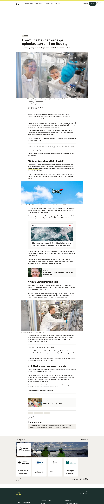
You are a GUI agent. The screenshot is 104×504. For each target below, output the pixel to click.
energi (30, 413)
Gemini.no (49, 390)
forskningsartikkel (34, 168)
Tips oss (84, 493)
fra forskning (38, 413)
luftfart (25, 35)
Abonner (92, 3)
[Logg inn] (84, 4)
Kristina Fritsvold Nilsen (23, 502)
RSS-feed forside (46, 500)
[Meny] (99, 4)
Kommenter (39, 103)
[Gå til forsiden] (17, 4)
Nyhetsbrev (68, 500)
